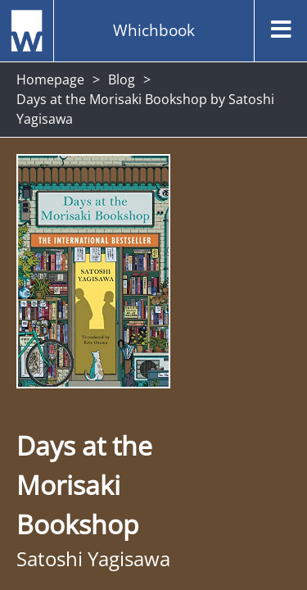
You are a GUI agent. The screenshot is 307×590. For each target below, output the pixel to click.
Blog (121, 79)
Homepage (50, 79)
